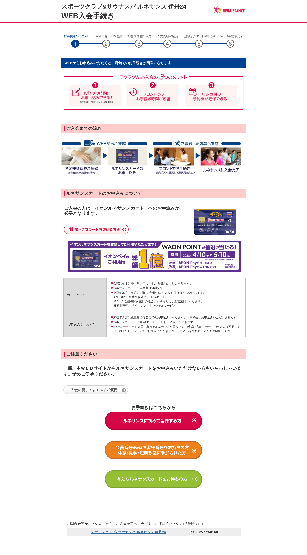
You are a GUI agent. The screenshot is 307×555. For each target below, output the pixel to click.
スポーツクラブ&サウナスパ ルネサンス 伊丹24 (128, 532)
